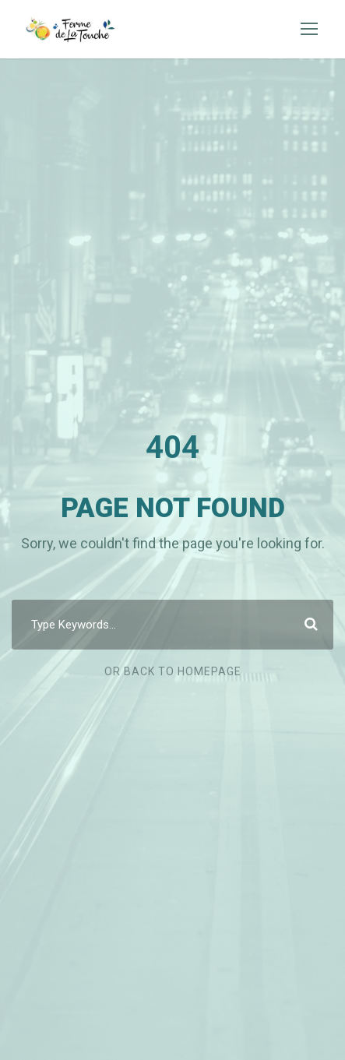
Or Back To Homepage (172, 671)
